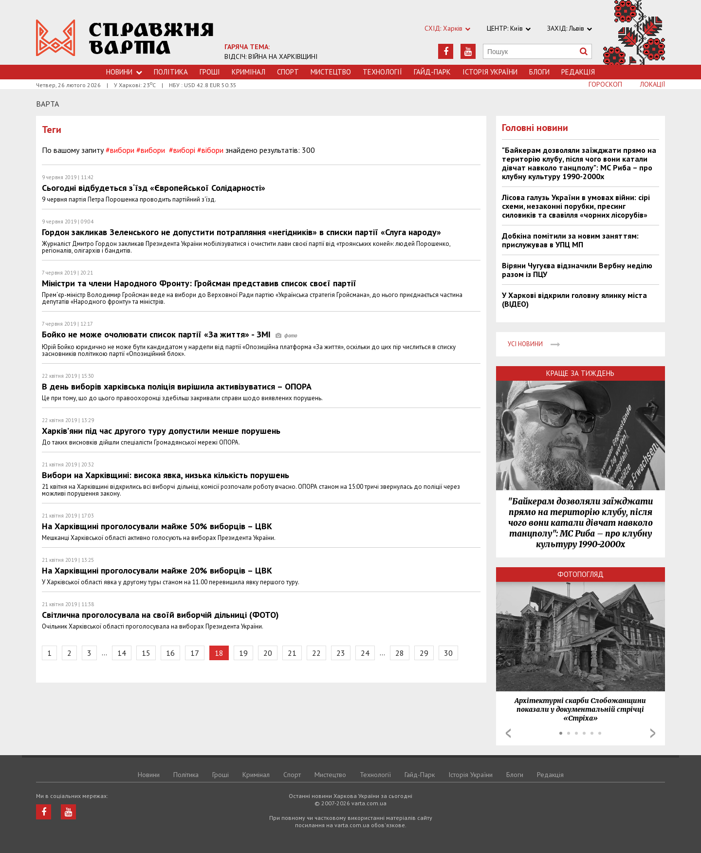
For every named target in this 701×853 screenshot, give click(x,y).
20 (267, 653)
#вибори (120, 150)
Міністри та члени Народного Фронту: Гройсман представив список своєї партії (199, 283)
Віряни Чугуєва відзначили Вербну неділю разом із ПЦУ (577, 269)
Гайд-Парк (432, 71)
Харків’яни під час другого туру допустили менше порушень (161, 430)
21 (292, 653)
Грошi (210, 71)
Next (652, 733)
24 (365, 653)
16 (170, 653)
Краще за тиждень (580, 373)
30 (448, 653)
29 (424, 653)
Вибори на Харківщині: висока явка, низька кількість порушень (165, 475)
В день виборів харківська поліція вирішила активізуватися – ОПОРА (177, 386)
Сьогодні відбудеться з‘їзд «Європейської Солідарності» (153, 187)
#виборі (182, 150)
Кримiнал (248, 71)
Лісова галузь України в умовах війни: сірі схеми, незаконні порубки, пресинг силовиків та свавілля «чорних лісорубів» (576, 206)
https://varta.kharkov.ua (125, 37)
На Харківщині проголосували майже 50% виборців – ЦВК (157, 526)
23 (340, 653)
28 (399, 653)
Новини (124, 71)
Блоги (539, 71)
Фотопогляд (580, 574)
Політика (171, 71)
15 (146, 653)
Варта (47, 104)
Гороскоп (605, 84)
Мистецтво (331, 71)
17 (194, 653)
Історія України (489, 71)
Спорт (288, 71)
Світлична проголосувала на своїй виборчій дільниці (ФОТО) (160, 614)
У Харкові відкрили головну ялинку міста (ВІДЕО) (574, 299)
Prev (508, 733)
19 (243, 653)
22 (316, 653)
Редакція (578, 71)
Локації (652, 84)
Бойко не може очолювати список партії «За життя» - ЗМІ (169, 334)
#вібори (210, 150)
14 (121, 653)
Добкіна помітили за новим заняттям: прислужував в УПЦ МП (570, 240)
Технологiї (382, 71)
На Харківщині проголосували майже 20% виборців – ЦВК (157, 570)
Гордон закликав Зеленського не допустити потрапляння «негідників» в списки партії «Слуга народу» (241, 232)
